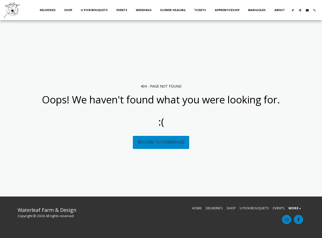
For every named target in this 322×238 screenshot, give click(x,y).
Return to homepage (161, 142)
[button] (292, 10)
